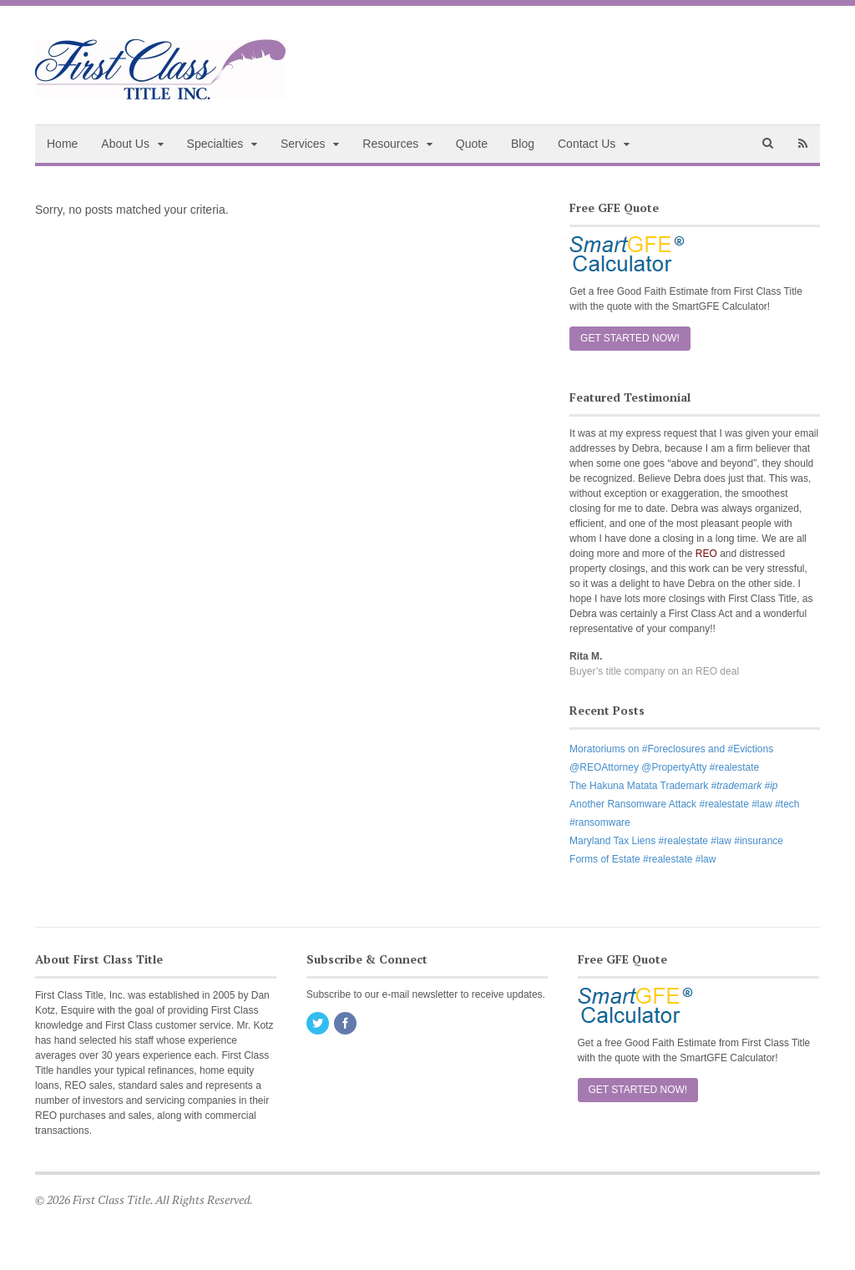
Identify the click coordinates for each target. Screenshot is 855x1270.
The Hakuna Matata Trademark (673, 786)
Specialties (215, 143)
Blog (522, 143)
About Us (125, 143)
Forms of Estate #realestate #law (642, 859)
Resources (390, 143)
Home (62, 143)
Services (303, 143)
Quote (472, 143)
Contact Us (586, 143)
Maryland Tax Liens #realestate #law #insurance (676, 841)
